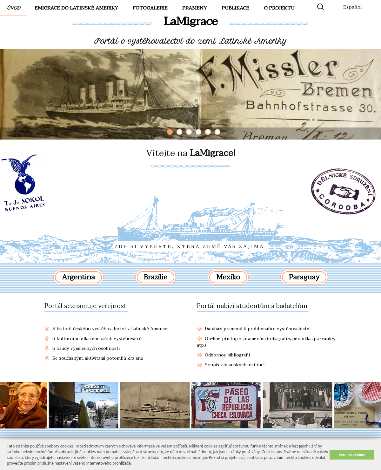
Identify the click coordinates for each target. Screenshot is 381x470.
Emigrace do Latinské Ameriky (76, 8)
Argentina (78, 277)
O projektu (279, 8)
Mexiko (228, 277)
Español (352, 7)
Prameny (194, 8)
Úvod (13, 8)
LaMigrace (190, 21)
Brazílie (155, 277)
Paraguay (304, 277)
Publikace (235, 8)
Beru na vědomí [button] (351, 454)
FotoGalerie (150, 8)
